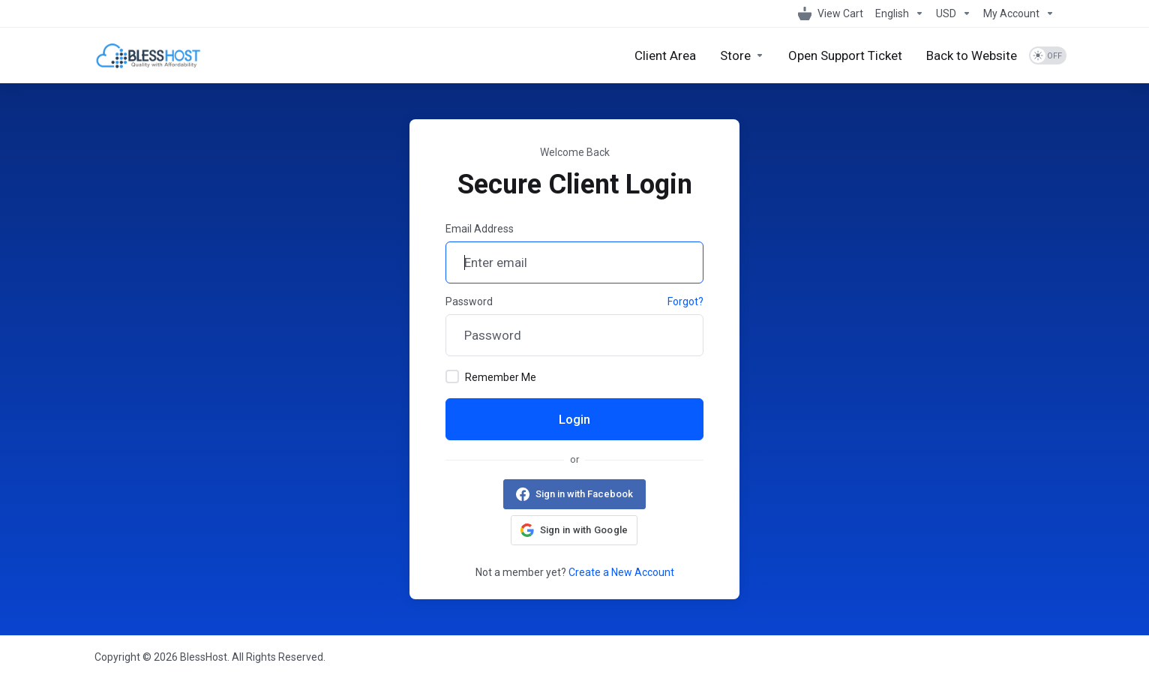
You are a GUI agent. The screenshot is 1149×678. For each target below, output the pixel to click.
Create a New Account (621, 572)
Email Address (480, 229)
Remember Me (491, 376)
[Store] (742, 55)
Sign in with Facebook (584, 494)
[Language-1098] (899, 13)
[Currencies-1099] (953, 13)
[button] (574, 530)
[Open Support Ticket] (845, 55)
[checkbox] (452, 376)
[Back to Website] (971, 55)
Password (469, 302)
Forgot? (686, 302)
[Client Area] (665, 55)
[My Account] (1015, 13)
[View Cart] (830, 13)
